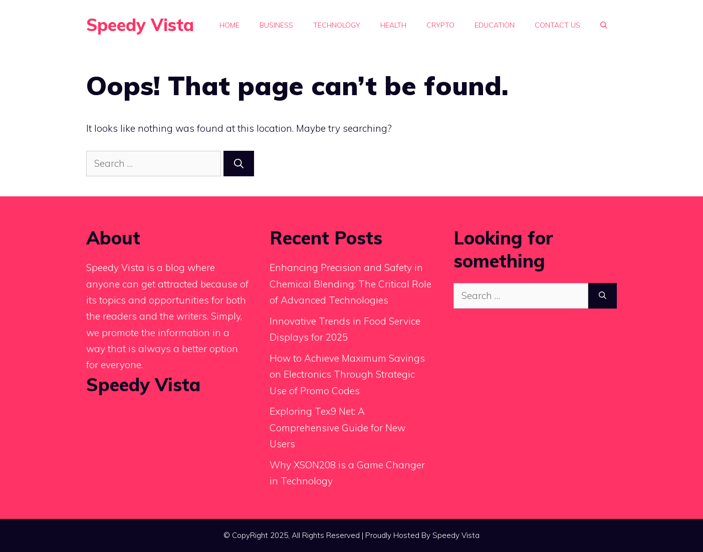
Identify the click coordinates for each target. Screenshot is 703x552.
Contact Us (557, 25)
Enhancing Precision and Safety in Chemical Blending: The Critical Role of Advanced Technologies (350, 283)
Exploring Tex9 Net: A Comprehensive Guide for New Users (337, 427)
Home (229, 25)
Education (495, 25)
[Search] (238, 163)
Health (393, 25)
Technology (336, 25)
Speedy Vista (140, 25)
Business (276, 25)
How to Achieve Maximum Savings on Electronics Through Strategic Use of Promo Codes (347, 374)
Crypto (440, 25)
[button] (603, 25)
